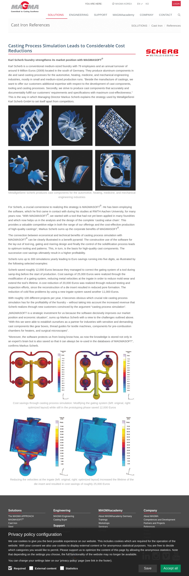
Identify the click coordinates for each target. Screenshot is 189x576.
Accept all (170, 570)
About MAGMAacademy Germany (115, 516)
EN (140, 4)
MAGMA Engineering (63, 516)
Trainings (103, 519)
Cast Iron (157, 25)
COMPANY (147, 14)
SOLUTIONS (56, 14)
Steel (10, 526)
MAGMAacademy (123, 14)
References (174, 25)
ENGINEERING (78, 14)
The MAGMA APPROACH (21, 516)
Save (147, 570)
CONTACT (165, 14)
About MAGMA (151, 516)
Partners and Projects (154, 523)
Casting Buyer (60, 519)
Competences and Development (159, 519)
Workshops (104, 523)
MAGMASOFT (16, 519)
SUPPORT (100, 14)
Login (176, 3)
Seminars (103, 526)
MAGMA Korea (123, 4)
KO (147, 4)
